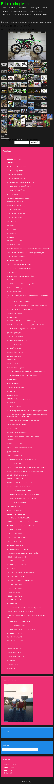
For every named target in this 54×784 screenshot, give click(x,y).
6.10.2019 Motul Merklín (15, 444)
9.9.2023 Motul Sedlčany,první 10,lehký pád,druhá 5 (23, 321)
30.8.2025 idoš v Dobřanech (16, 214)
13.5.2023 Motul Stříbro (14, 344)
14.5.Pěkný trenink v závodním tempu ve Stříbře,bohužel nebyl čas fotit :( (28, 616)
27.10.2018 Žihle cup (13, 506)
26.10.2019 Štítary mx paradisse (17, 432)
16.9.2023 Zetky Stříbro (14, 313)
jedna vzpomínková (13, 452)
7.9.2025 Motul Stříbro (14, 210)
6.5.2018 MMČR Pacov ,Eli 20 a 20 (17, 549)
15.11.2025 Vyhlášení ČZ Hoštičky (17, 190)
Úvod (4, 8)
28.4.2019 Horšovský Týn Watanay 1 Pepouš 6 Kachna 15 (25, 471)
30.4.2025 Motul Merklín (15, 241)
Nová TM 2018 (11, 569)
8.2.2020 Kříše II (12, 403)
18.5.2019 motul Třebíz (14, 463)
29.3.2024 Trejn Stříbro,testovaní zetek (19, 268)
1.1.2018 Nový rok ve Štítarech (16, 565)
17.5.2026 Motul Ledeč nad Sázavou (18, 163)
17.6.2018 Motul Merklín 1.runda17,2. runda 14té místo (24, 522)
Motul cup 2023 (12, 379)
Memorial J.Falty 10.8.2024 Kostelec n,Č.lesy (20, 276)
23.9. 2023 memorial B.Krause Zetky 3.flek (20, 309)
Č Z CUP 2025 (11, 229)
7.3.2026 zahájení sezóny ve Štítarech (19, 186)
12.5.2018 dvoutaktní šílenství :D (17, 537)
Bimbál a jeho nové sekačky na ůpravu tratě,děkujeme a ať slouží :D (28, 249)
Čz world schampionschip (19, 11)
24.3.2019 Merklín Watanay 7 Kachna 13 (19, 483)
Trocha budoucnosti (13, 645)
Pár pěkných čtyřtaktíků (14, 637)
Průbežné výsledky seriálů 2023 (17, 340)
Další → (3, 136)
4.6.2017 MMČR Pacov (14, 592)
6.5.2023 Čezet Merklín (14, 348)
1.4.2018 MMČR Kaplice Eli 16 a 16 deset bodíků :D (23, 553)
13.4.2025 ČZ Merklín (35, 11)
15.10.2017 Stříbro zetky (14, 584)
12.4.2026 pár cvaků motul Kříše (17, 178)
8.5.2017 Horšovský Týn (14, 600)
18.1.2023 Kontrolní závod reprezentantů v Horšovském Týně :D (27, 372)
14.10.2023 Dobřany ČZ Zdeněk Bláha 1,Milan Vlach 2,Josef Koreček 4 (28, 296)
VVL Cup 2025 (11, 221)
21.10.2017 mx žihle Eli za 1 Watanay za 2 (20, 580)
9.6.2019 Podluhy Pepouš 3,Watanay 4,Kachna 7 (22, 459)
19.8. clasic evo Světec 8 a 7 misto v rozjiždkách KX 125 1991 (26, 325)
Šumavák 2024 (11, 272)
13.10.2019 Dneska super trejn (16, 440)
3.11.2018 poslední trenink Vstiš (17, 502)
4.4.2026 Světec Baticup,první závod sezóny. (21, 182)
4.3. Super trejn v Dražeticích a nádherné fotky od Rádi (24, 608)
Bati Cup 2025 (11, 233)
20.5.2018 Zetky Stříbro (14, 533)
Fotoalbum (11, 8)
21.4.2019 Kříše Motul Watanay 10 (18, 475)
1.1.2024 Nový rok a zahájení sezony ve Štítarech (22, 284)
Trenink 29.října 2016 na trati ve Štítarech (20, 612)
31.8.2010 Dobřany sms (14, 455)
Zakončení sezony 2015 (14, 649)
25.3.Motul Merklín (13, 360)
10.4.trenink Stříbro (13, 364)
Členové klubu (22, 8)
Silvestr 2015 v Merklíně (14, 633)
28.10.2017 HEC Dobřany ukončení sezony (20, 573)
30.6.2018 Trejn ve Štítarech (16, 514)
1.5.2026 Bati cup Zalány (15, 171)
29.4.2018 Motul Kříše (14, 541)
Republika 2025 (12, 225)
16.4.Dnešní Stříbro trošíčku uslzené (18, 621)
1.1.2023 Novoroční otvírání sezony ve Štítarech (22, 376)
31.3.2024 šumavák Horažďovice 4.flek (19, 264)
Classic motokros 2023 (14, 383)
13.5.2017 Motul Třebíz (14, 596)
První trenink (11, 668)
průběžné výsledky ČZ (14, 333)
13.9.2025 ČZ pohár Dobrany (16, 206)
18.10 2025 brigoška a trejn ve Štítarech (19, 198)
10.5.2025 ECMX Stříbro (14, 217)
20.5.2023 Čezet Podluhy (15, 337)
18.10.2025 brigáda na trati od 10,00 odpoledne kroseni (30, 15)
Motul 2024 (10, 280)
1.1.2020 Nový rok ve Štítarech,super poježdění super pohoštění (27, 411)
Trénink (44, 8)
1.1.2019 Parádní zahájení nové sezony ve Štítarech (23, 494)
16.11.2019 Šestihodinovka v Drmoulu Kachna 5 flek (23, 420)
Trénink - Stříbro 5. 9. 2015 (15, 656)
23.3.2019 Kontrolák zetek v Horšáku (18, 487)
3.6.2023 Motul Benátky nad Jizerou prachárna (21, 329)
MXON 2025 (6, 15)
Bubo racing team (15, 3)
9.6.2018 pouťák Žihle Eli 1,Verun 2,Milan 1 (20, 526)
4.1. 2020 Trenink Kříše (14, 407)
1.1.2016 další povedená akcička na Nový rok (21, 629)
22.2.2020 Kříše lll (12, 395)
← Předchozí (5, 134)
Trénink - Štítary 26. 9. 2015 (15, 652)
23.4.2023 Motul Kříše (14, 356)
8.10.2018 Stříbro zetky (14, 510)
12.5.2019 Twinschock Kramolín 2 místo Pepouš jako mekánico (26, 467)
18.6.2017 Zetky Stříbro (14, 588)
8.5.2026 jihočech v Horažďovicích (17, 167)
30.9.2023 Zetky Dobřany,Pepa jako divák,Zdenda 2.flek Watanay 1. (28, 305)
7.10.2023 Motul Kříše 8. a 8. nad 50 (18, 301)
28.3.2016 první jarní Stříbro (16, 625)
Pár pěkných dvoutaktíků (17, 22)
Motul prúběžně (12, 317)
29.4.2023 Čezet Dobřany (15, 352)
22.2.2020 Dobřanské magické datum (19, 399)
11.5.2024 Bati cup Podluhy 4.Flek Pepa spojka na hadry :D (25, 253)
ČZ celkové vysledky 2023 (15, 292)
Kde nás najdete (35, 8)
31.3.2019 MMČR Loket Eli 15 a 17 (17, 479)
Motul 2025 (10, 237)
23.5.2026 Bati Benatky (14, 159)
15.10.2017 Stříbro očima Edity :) (17, 576)
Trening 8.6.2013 (12, 664)
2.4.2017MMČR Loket (14, 604)
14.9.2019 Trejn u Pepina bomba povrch (19, 448)
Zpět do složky (5, 138)
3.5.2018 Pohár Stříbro (14, 530)
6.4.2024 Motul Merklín (14, 260)
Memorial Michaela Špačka (15, 368)
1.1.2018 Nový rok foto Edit (15, 561)
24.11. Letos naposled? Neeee (16, 424)
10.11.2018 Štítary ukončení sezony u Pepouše (21, 498)
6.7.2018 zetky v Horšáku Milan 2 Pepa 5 (19, 518)
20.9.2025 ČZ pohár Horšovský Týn (18, 202)
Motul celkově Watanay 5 (15, 288)
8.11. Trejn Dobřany (13, 194)
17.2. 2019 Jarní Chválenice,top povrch (19, 491)
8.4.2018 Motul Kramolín (15, 545)
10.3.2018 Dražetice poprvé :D (16, 557)
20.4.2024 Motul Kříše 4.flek (16, 257)
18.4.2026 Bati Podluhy (14, 175)
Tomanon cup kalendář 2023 (16, 387)
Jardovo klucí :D (12, 391)
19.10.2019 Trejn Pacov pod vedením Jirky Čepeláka (23, 436)
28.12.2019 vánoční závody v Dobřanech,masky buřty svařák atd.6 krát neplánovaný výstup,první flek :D (27, 415)
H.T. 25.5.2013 (11, 660)
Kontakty (5, 11)
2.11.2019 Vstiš (12, 428)
